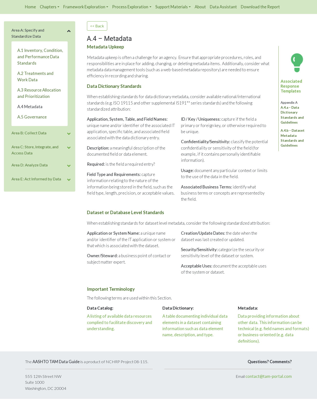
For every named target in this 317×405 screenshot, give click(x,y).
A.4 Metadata (29, 106)
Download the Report (260, 6)
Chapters (48, 6)
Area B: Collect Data (28, 132)
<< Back (97, 25)
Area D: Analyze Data (29, 164)
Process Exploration (130, 6)
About (200, 6)
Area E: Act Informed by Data (36, 178)
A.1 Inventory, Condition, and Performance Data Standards (40, 57)
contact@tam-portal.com (268, 376)
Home (30, 6)
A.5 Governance (32, 116)
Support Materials (171, 6)
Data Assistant (223, 6)
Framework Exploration (84, 6)
